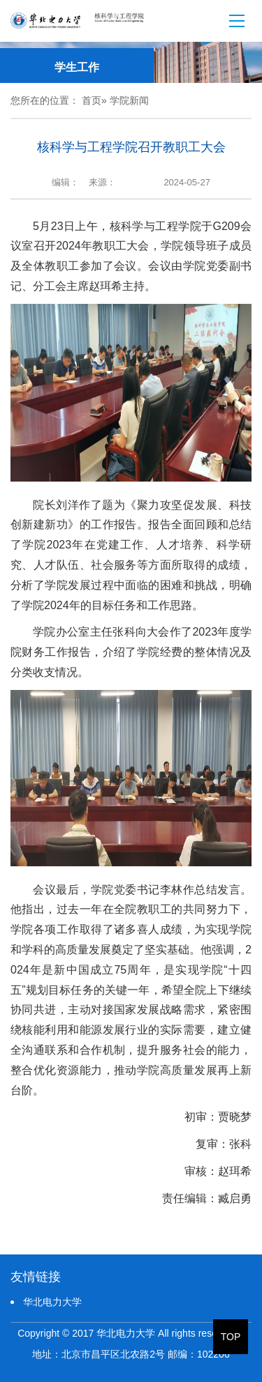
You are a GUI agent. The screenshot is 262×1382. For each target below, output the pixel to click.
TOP (231, 1336)
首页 (91, 100)
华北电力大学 (52, 1301)
